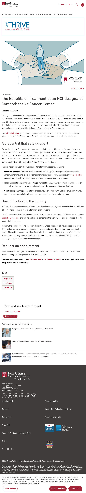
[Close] (82, 478)
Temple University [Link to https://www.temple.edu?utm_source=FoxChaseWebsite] (53, 417)
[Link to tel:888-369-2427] (34, 259)
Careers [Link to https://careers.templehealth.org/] (5, 409)
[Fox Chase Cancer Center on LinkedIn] (21, 395)
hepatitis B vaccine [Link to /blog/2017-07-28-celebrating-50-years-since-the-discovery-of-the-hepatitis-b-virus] (10, 218)
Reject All (75, 490)
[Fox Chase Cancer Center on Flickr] (27, 395)
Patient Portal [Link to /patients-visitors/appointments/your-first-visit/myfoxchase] (8, 449)
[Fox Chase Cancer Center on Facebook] (4, 395)
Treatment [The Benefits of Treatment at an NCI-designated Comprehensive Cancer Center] (8, 283)
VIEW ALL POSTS (77, 89)
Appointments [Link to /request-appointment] (8, 401)
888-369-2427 (13, 312)
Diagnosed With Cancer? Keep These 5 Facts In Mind (32, 329)
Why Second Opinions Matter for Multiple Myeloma (32, 341)
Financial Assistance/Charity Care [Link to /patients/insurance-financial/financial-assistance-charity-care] (16, 433)
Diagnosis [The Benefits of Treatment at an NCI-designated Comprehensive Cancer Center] (7, 279)
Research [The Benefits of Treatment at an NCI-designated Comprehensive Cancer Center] (7, 288)
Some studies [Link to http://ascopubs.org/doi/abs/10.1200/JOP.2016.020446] (76, 175)
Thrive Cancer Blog (13, 14)
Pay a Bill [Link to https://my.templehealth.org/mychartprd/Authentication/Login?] (6, 425)
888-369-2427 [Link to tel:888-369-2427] (7, 383)
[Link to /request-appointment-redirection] (52, 259)
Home (4, 14)
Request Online (10, 316)
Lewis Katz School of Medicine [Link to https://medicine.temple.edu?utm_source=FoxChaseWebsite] (58, 409)
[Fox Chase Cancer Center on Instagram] (15, 395)
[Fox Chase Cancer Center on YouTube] (33, 395)
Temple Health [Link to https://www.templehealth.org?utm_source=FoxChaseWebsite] (51, 401)
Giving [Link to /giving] (4, 441)
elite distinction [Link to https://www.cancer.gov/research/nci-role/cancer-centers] (12, 133)
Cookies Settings (9, 490)
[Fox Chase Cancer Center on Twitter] (10, 395)
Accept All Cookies (58, 490)
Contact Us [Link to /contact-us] (6, 417)
